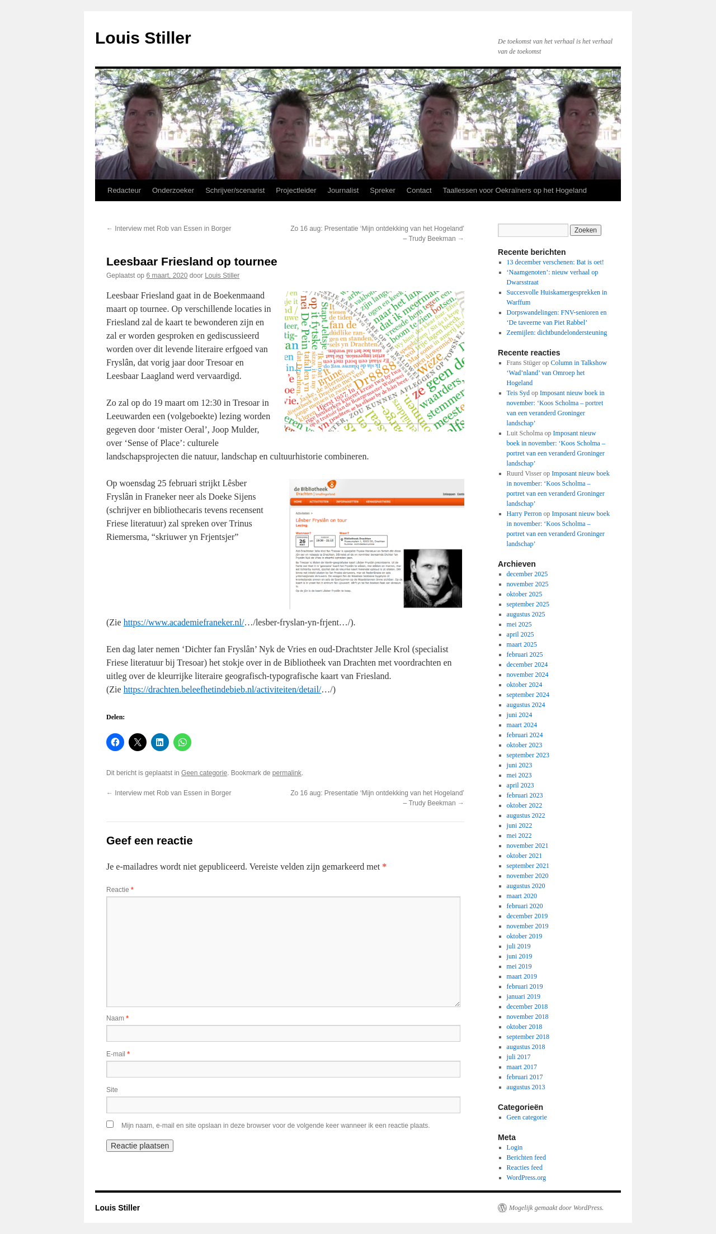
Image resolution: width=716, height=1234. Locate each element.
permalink (287, 773)
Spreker (382, 190)
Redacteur (124, 190)
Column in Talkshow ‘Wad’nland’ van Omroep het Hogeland (557, 373)
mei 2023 (519, 775)
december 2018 (527, 1006)
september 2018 (528, 1037)
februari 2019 (525, 986)
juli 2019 (519, 946)
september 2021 (528, 866)
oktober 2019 (525, 936)
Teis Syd (518, 393)
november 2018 (528, 1017)
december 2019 (527, 916)
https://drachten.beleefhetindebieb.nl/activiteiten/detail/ (223, 689)
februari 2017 (525, 1077)
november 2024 (528, 674)
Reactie (120, 890)
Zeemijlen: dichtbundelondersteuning (557, 332)
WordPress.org (526, 1177)
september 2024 (528, 695)
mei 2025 (519, 624)
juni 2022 (520, 825)
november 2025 (528, 584)
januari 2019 (523, 996)
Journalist (343, 190)
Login (515, 1147)
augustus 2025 (526, 614)
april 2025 (520, 634)
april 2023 (520, 785)
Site (112, 1090)
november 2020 (528, 876)
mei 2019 (519, 966)
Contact (419, 190)
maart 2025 (522, 644)
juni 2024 (520, 715)
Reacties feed (525, 1167)
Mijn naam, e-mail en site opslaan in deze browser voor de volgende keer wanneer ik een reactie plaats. (275, 1125)
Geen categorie (204, 773)
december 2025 (527, 574)
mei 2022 (519, 835)
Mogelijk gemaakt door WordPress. (556, 1208)
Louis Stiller (143, 38)
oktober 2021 (525, 856)
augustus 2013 (526, 1087)
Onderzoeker (173, 190)
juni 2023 (520, 765)
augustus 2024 (526, 705)
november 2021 (528, 845)
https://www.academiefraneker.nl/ (184, 622)
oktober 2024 (525, 685)
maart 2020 (522, 896)
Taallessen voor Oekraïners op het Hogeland (515, 190)
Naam (117, 1018)
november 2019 (528, 926)
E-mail (118, 1054)
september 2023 (528, 755)
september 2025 (528, 604)
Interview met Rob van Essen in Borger (168, 228)
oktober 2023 (525, 745)
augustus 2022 (526, 815)
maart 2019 (522, 976)
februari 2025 (525, 654)
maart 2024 (522, 725)
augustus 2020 (526, 886)
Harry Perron (524, 514)
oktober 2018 (525, 1027)
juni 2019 (520, 956)
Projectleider (296, 190)
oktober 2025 (525, 594)
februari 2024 (525, 735)
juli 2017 (519, 1057)
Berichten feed (526, 1157)
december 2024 (527, 664)
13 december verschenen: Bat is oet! (555, 262)
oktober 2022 (525, 805)
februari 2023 (525, 795)
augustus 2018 (526, 1047)
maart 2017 (522, 1067)
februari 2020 (525, 906)
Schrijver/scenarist (235, 190)
